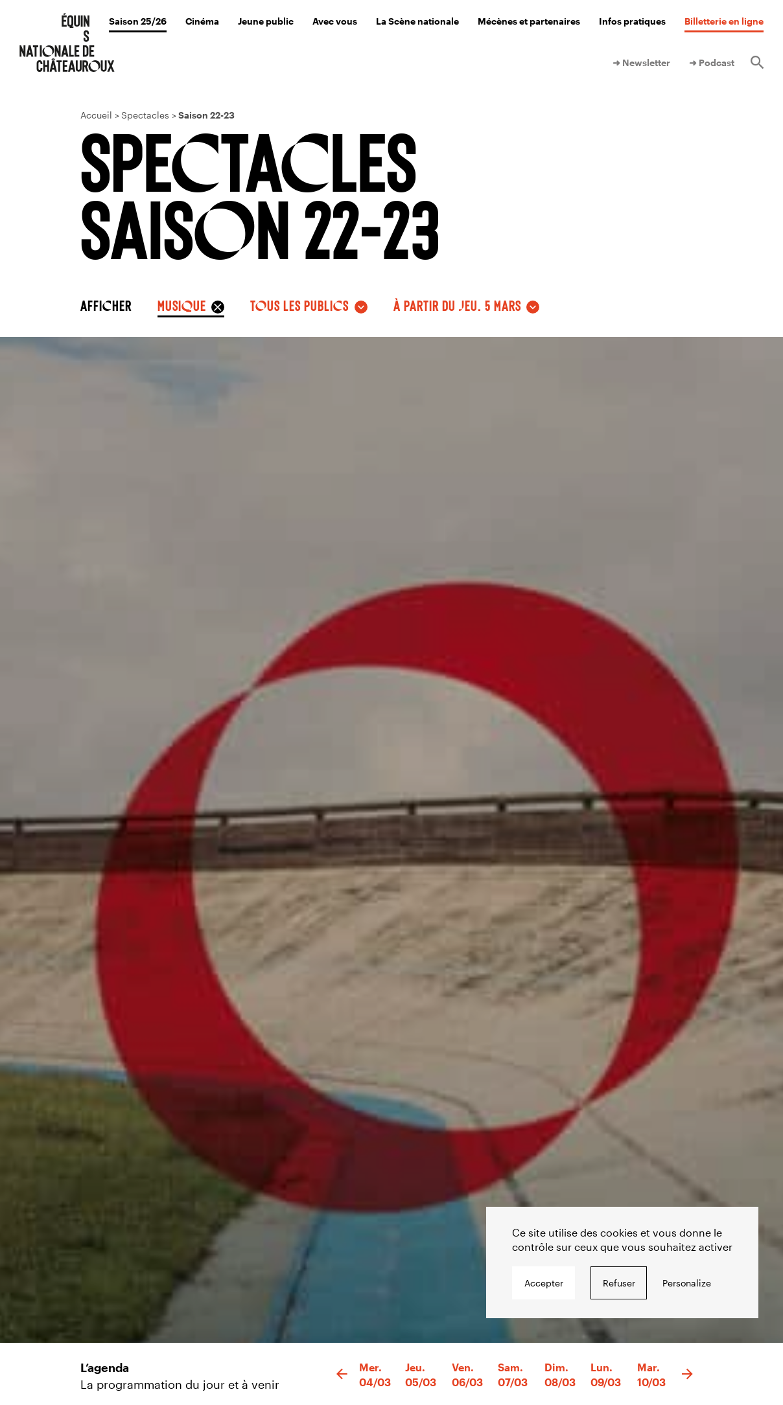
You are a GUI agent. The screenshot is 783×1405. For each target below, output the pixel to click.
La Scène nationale (417, 21)
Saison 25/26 (138, 21)
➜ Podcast (711, 62)
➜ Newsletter (641, 62)
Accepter (543, 1282)
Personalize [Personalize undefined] (686, 1282)
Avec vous (334, 21)
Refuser (619, 1282)
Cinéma (202, 21)
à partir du (457, 305)
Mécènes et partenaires (529, 21)
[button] (341, 1374)
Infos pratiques (632, 21)
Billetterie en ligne (724, 21)
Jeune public (266, 21)
